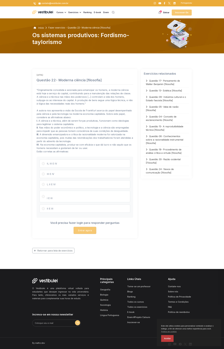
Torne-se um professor (138, 286)
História (104, 310)
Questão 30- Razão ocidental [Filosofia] (163, 161)
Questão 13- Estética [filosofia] (164, 90)
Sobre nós (173, 291)
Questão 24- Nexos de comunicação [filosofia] (160, 171)
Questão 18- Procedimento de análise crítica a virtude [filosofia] (164, 151)
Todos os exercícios (137, 307)
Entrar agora (85, 230)
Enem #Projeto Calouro (138, 317)
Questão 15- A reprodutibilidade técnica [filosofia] (164, 128)
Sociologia (105, 305)
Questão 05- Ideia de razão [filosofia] (162, 108)
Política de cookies (169, 331)
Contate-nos (174, 286)
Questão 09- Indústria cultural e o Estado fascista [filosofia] (166, 99)
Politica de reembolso (179, 312)
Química (104, 300)
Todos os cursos (135, 302)
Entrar (166, 12)
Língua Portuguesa (109, 315)
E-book (130, 312)
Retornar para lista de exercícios (53, 250)
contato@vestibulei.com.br (53, 3)
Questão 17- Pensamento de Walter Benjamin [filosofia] (163, 82)
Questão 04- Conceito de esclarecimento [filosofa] (161, 118)
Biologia (104, 294)
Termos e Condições (178, 302)
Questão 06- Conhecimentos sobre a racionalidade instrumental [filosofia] (164, 140)
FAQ (170, 307)
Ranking (131, 296)
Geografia (105, 289)
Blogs (130, 291)
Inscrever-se (181, 12)
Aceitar (167, 338)
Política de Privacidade (179, 296)
